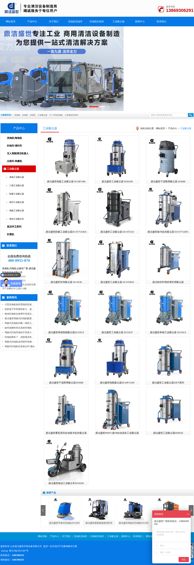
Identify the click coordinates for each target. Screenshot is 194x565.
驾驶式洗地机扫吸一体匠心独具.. (21, 323)
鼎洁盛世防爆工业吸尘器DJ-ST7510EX (66, 232)
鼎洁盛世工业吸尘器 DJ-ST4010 (117, 282)
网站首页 (160, 128)
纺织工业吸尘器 (16, 202)
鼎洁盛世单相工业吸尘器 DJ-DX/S (168, 332)
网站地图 (150, 536)
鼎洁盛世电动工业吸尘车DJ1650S (66, 483)
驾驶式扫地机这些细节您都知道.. (21, 342)
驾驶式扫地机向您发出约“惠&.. (20, 346)
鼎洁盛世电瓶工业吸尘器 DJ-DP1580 (66, 181)
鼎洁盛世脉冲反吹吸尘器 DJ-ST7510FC (168, 232)
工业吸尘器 (118, 21)
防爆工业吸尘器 (16, 194)
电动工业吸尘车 (16, 219)
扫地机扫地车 (97, 21)
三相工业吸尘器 (16, 185)
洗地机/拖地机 (14, 138)
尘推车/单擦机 (14, 161)
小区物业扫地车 (71, 115)
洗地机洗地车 (75, 21)
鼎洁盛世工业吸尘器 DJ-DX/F (117, 332)
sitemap (4, 551)
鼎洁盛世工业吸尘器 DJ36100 (117, 181)
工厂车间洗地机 (56, 115)
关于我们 (54, 21)
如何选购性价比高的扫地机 (18, 328)
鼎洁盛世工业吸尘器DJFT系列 (168, 382)
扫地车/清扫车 (14, 145)
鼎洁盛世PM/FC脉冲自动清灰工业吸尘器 (117, 433)
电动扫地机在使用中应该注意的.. (21, 314)
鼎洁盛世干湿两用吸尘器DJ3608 (66, 382)
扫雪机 (10, 234)
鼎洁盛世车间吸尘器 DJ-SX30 (66, 282)
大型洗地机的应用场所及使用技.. (21, 304)
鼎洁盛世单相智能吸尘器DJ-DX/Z (66, 332)
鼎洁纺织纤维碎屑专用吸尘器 (168, 282)
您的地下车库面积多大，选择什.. (21, 309)
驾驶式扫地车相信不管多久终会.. (21, 332)
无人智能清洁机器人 (18, 153)
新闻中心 (140, 21)
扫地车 (33, 115)
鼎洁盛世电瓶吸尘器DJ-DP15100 (117, 382)
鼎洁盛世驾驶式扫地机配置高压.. (21, 318)
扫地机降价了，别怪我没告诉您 (20, 337)
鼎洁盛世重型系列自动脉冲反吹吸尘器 (66, 433)
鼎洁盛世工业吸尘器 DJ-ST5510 (117, 232)
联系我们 (161, 21)
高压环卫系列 (14, 226)
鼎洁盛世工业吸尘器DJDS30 (168, 433)
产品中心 (32, 21)
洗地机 (17, 115)
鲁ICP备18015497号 (18, 551)
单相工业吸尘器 (16, 177)
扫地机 (25, 115)
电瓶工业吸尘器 (16, 210)
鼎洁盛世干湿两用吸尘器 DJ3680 (168, 181)
